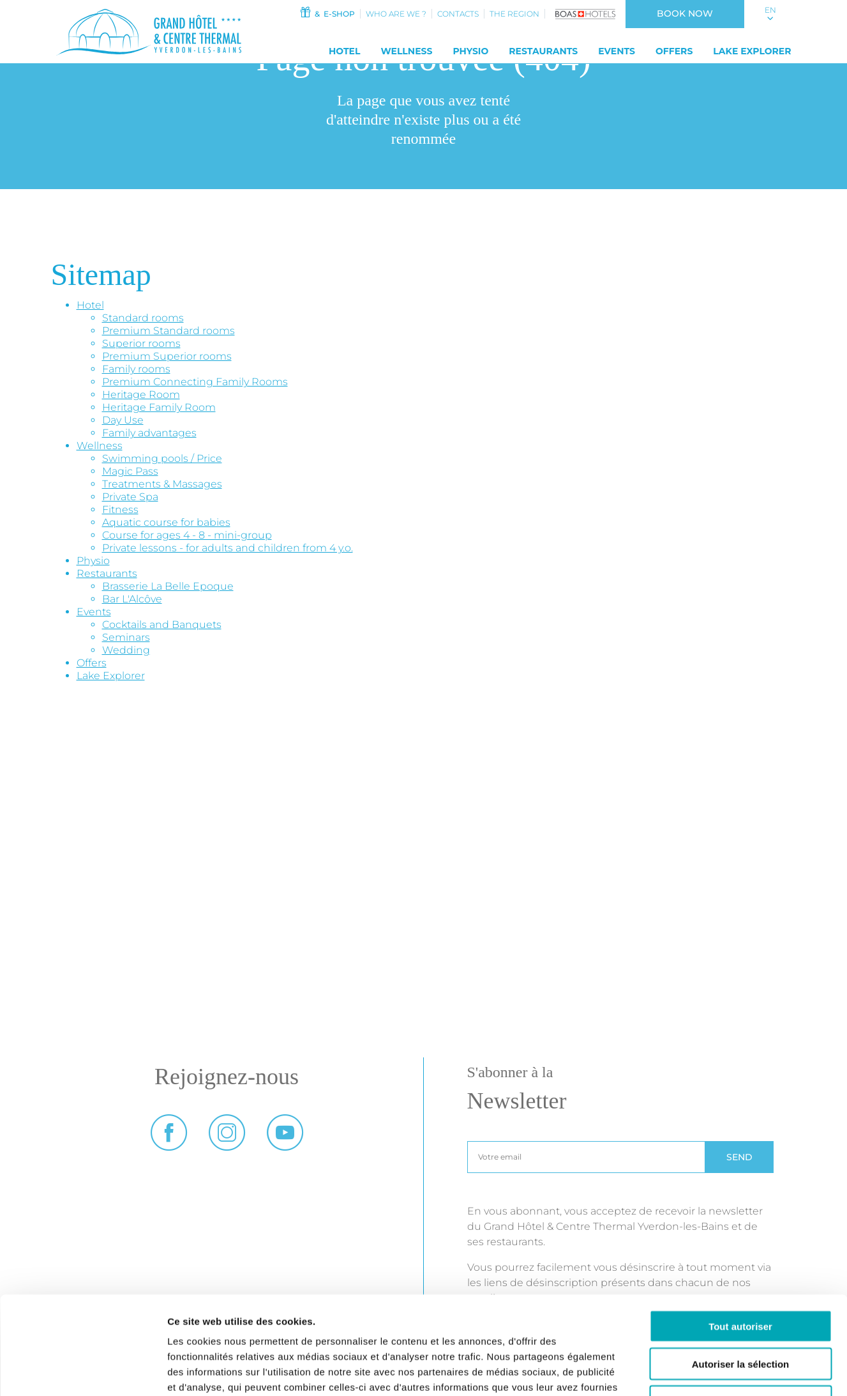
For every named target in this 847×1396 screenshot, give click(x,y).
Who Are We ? (396, 14)
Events (616, 51)
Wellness (406, 51)
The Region (514, 14)
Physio (470, 51)
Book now (685, 13)
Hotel (345, 51)
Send (739, 1157)
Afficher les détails (703, 1370)
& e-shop (327, 12)
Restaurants (543, 51)
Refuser (740, 1314)
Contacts (458, 14)
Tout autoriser (740, 1239)
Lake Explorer (752, 51)
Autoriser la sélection (741, 1276)
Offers (674, 51)
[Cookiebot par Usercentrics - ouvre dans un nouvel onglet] (83, 1371)
